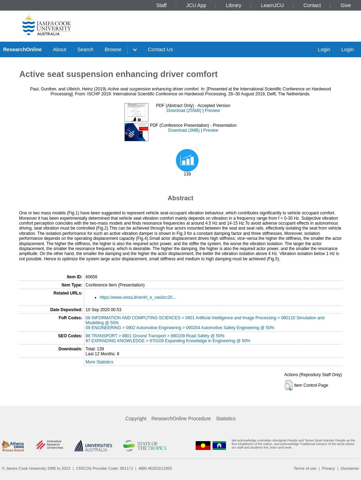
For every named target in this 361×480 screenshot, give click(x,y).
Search (85, 49)
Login (324, 49)
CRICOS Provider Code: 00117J (104, 468)
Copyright (136, 418)
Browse (113, 49)
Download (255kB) (183, 110)
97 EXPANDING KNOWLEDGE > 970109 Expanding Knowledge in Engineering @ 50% (168, 340)
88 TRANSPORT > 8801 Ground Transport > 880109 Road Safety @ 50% (155, 335)
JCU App (196, 5)
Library (233, 5)
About (59, 49)
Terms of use (305, 468)
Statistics (225, 418)
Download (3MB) (184, 130)
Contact (312, 5)
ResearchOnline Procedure (181, 418)
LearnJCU (272, 5)
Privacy (328, 468)
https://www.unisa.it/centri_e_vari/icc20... (138, 297)
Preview (212, 110)
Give (346, 5)
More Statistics (100, 362)
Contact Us (160, 49)
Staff (161, 5)
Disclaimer (350, 468)
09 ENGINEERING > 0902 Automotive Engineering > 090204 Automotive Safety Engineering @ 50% (180, 327)
